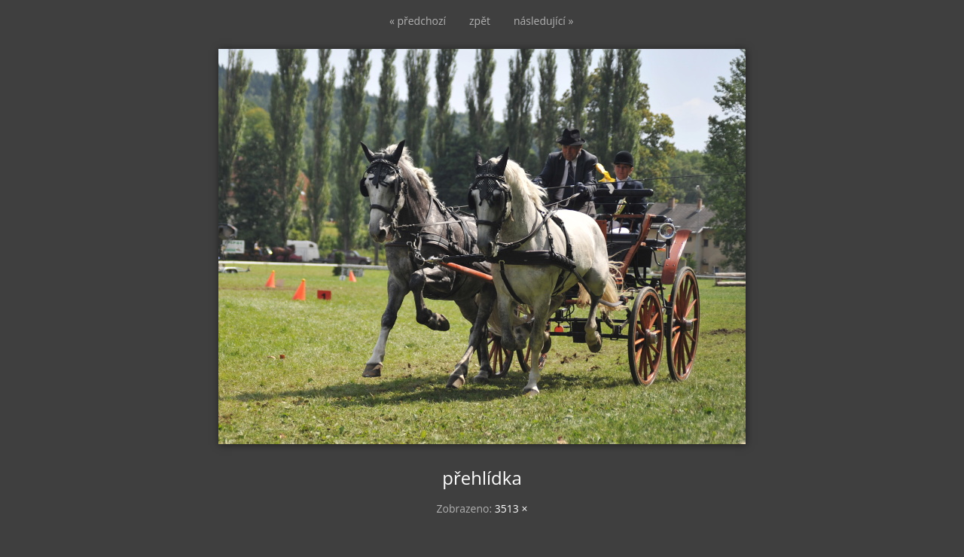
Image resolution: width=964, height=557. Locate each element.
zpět (479, 21)
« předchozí (417, 21)
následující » (543, 21)
